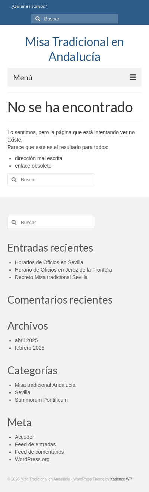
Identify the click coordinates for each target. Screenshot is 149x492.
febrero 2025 (29, 348)
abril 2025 (26, 340)
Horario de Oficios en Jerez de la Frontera (63, 270)
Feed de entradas (35, 444)
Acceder (24, 437)
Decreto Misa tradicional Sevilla (51, 277)
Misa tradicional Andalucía (45, 385)
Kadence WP (121, 479)
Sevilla (22, 392)
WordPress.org (32, 459)
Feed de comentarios (39, 452)
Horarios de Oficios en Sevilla (49, 262)
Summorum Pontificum (41, 400)
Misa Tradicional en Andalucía (74, 49)
